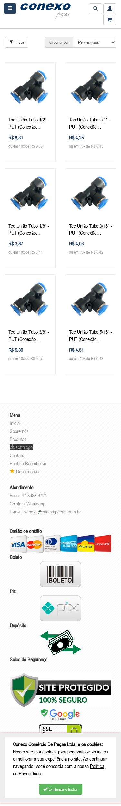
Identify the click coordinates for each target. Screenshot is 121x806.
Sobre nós (19, 431)
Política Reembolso (28, 463)
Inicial (15, 423)
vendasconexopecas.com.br (52, 511)
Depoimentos (25, 471)
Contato (17, 455)
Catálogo (21, 447)
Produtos (18, 439)
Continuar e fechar (60, 789)
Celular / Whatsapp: (28, 503)
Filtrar (16, 42)
